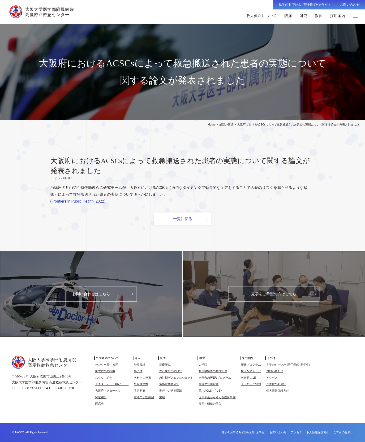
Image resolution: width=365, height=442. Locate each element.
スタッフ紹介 (103, 377)
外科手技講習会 (209, 384)
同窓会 (99, 403)
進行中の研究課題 (170, 390)
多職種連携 (141, 384)
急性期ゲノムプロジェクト (176, 377)
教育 (319, 16)
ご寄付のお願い (276, 384)
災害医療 (139, 390)
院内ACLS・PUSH (211, 390)
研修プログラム (251, 364)
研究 (304, 16)
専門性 (138, 371)
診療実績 (139, 364)
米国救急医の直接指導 (213, 371)
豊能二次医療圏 (144, 397)
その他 (271, 358)
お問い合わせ (350, 4)
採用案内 (338, 16)
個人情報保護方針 (277, 390)
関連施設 (101, 397)
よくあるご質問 (251, 384)
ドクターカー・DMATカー (112, 384)
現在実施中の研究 (170, 371)
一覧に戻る (182, 219)
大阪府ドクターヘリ (108, 390)
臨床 (288, 16)
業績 (162, 397)
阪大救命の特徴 (105, 371)
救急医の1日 (249, 377)
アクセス (272, 377)
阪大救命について (262, 16)
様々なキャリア (251, 371)
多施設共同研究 (169, 384)
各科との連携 (142, 377)
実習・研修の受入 (210, 403)
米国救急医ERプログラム (215, 377)
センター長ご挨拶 (106, 364)
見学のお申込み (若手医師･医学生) (304, 4)
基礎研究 (165, 364)
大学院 (203, 364)
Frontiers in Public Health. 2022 (78, 201)
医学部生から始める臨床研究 (217, 397)
